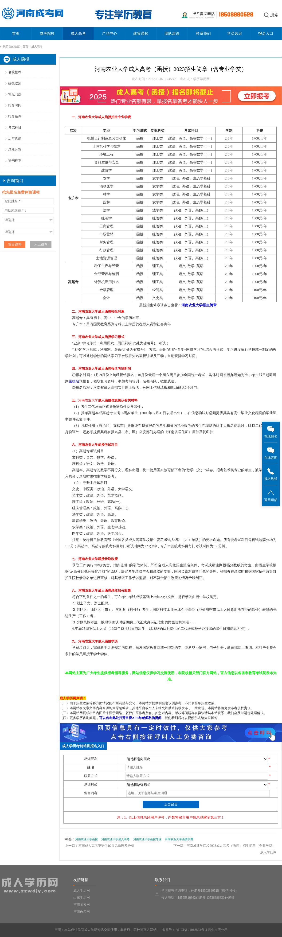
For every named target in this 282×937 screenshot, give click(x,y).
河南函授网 (81, 904)
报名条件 (14, 116)
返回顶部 (270, 495)
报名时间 (14, 105)
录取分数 (14, 149)
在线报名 (270, 431)
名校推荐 (14, 72)
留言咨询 (14, 244)
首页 (16, 33)
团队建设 (172, 33)
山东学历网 (81, 897)
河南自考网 (81, 912)
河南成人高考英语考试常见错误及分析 (106, 846)
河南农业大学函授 (86, 839)
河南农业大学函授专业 (147, 839)
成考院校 (47, 33)
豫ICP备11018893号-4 (191, 930)
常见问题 (14, 94)
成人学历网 (81, 890)
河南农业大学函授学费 (179, 839)
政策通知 (140, 33)
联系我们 (203, 33)
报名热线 (270, 474)
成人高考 (78, 33)
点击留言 (170, 804)
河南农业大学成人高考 (115, 839)
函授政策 (14, 83)
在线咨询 (270, 453)
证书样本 (14, 160)
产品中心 (109, 33)
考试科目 (14, 127)
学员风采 (234, 33)
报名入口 (265, 33)
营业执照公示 (217, 930)
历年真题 (14, 138)
